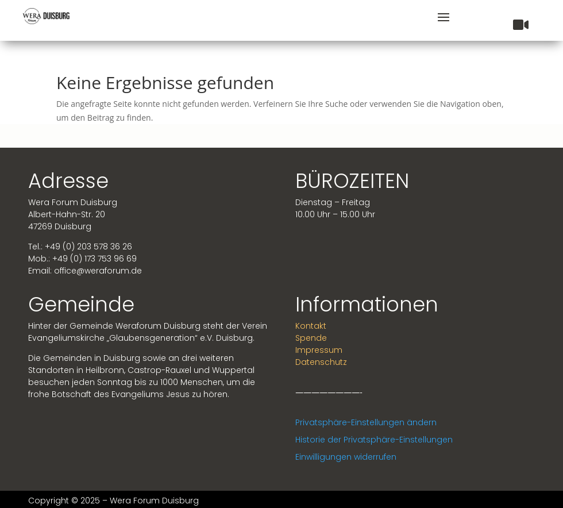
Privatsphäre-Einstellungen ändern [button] (366, 422)
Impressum (318, 350)
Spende (311, 338)
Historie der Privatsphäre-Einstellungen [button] (374, 439)
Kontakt (310, 326)
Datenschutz (321, 362)
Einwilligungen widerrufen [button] (345, 457)
